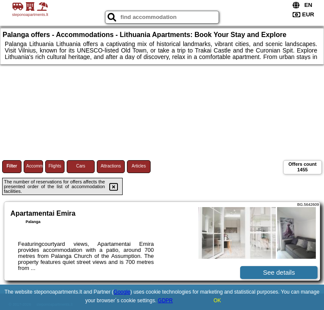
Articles (139, 166)
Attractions (111, 166)
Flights (55, 166)
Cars (80, 166)
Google (122, 292)
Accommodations (34, 166)
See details (279, 272)
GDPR (165, 301)
